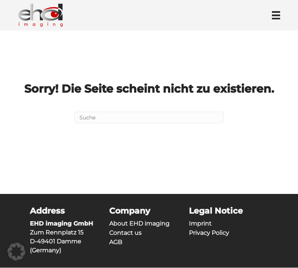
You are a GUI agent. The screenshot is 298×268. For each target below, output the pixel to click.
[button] (16, 251)
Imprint (200, 223)
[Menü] (276, 15)
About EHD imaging (139, 223)
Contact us (125, 232)
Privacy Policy (209, 232)
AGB (115, 242)
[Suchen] (149, 117)
